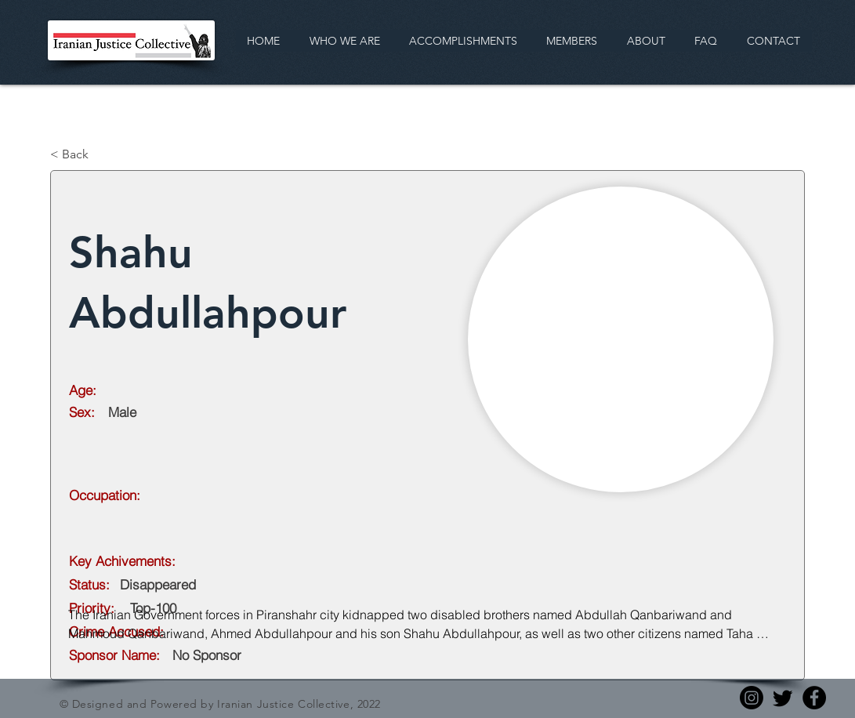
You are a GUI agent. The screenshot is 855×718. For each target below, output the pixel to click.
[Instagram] (751, 697)
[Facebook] (814, 697)
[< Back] (102, 154)
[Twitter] (783, 697)
